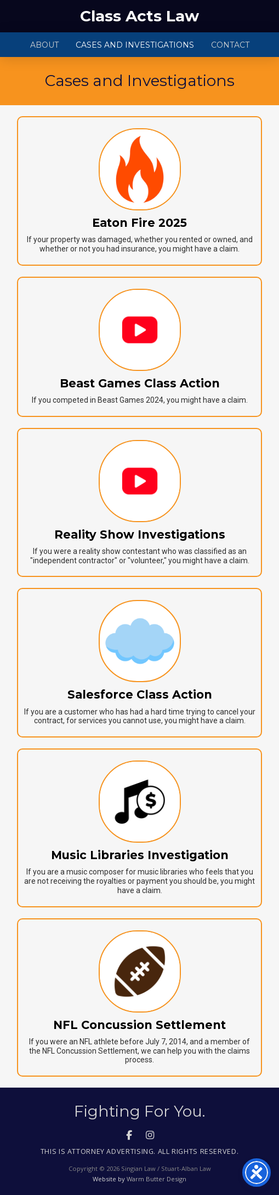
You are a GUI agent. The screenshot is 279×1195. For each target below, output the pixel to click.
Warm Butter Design (156, 1179)
